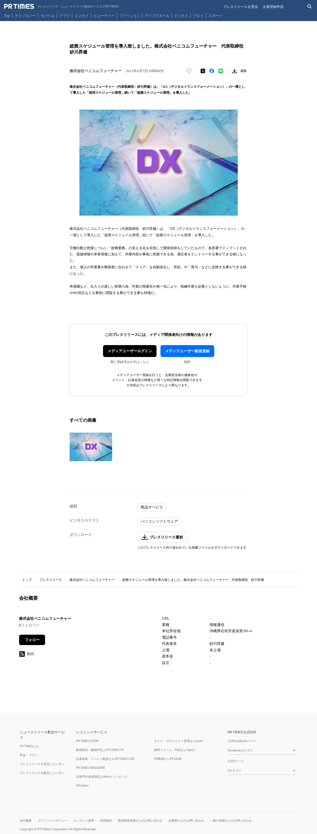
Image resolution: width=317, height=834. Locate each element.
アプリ (64, 15)
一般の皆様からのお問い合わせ (231, 820)
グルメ (198, 15)
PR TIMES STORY (87, 741)
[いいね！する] (189, 71)
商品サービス (152, 507)
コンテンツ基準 (83, 820)
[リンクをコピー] (243, 71)
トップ (27, 580)
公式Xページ (236, 761)
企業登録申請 (273, 6)
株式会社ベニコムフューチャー (92, 580)
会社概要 (26, 820)
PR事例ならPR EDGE (168, 759)
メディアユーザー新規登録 (187, 351)
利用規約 (106, 820)
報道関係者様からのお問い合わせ (140, 820)
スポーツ (215, 15)
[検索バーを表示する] (309, 6)
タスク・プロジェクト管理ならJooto (178, 741)
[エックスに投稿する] (203, 71)
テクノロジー (25, 15)
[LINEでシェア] (221, 71)
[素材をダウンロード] (234, 71)
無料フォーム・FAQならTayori (174, 750)
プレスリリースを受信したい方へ (42, 764)
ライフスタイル (157, 15)
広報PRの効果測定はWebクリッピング (102, 776)
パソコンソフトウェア (159, 521)
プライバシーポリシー (52, 820)
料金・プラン (29, 755)
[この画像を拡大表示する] (91, 446)
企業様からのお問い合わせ (186, 820)
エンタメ (82, 15)
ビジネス (181, 15)
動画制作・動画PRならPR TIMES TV (100, 750)
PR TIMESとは (29, 746)
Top (7, 15)
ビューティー (104, 15)
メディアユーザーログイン (129, 351)
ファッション (129, 15)
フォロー (32, 640)
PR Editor (82, 785)
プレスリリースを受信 (240, 6)
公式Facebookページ (242, 741)
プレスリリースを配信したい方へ (42, 773)
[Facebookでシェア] (212, 71)
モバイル (47, 15)
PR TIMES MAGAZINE (90, 768)
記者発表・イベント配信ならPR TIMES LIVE (105, 759)
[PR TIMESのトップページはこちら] (61, 6)
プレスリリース (50, 580)
